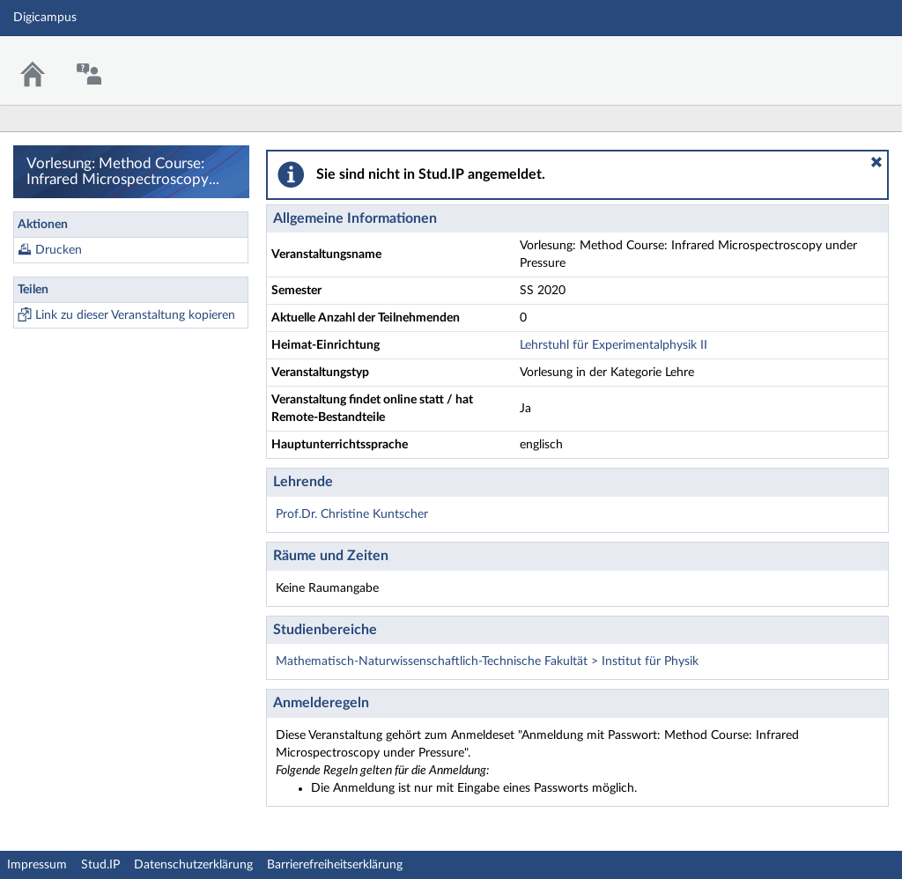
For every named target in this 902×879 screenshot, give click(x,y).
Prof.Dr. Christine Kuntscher (352, 514)
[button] (876, 162)
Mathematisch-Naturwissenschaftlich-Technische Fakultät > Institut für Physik (487, 661)
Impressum (37, 865)
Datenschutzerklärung (193, 865)
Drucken (58, 250)
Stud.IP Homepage (834, 59)
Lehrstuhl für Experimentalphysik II (613, 345)
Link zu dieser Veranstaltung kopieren (135, 315)
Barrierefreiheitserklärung (335, 865)
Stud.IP (100, 865)
